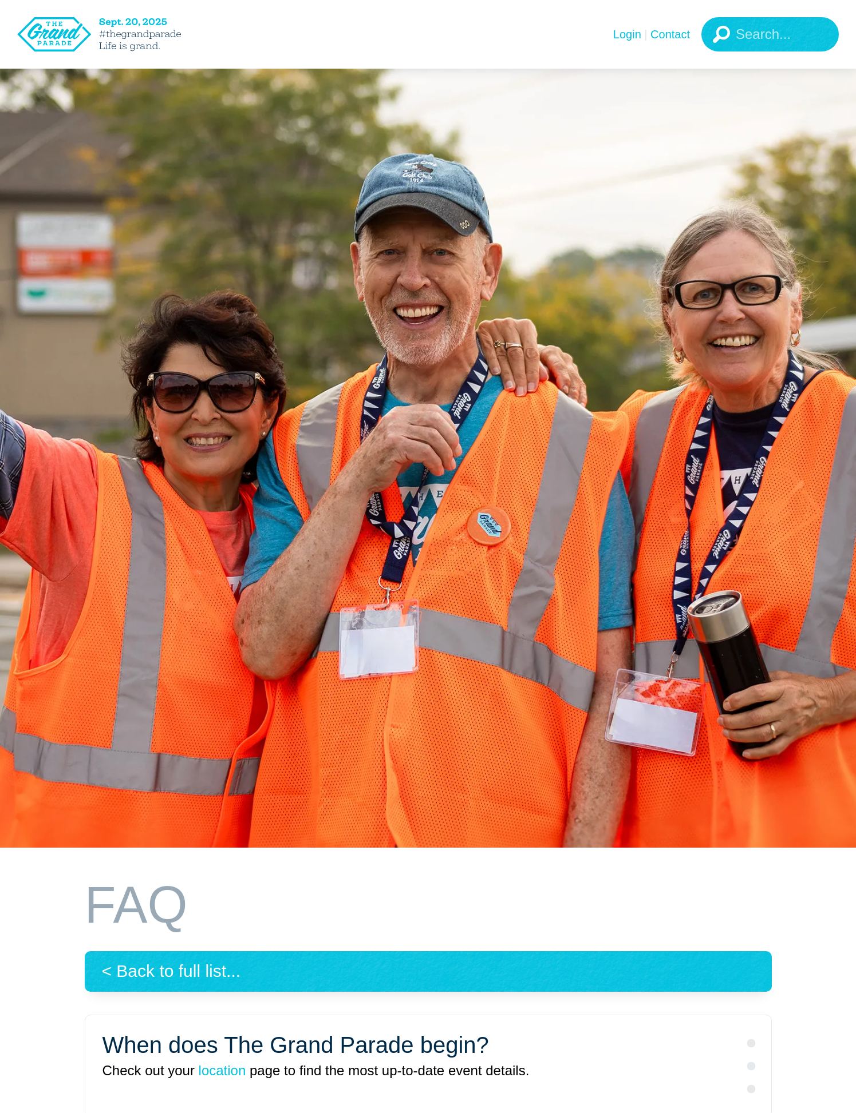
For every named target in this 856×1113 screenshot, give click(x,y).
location (222, 1070)
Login (627, 34)
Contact (670, 34)
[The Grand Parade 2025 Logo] (117, 34)
